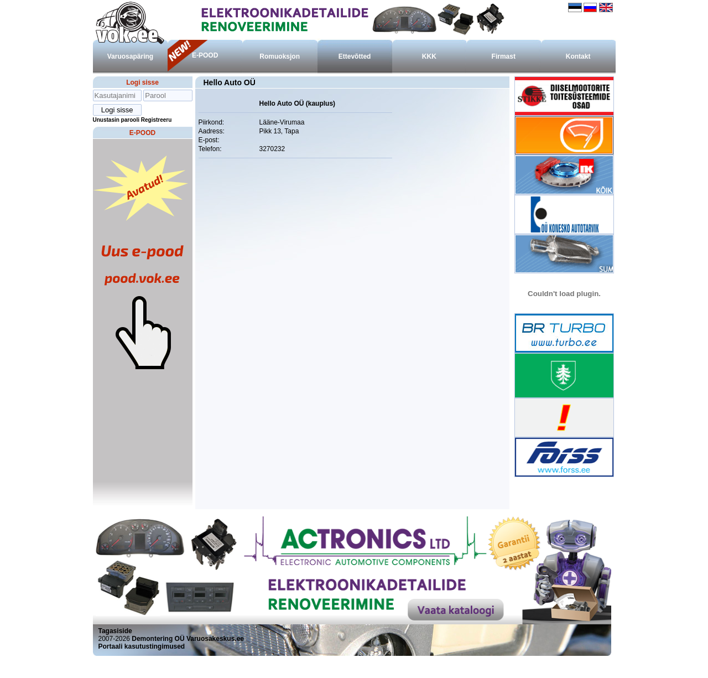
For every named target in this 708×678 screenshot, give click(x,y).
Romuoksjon (279, 56)
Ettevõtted (355, 56)
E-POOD (205, 55)
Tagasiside (115, 631)
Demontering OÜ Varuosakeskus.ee (188, 639)
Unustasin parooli (116, 120)
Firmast (504, 56)
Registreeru (156, 120)
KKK (429, 56)
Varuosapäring (130, 56)
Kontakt (578, 56)
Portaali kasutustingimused (141, 646)
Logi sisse (142, 82)
